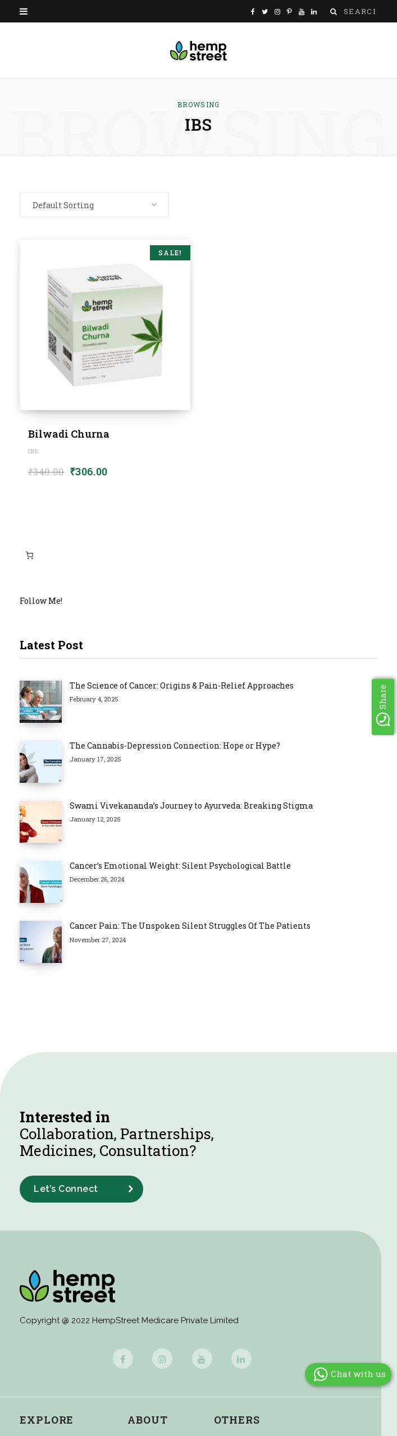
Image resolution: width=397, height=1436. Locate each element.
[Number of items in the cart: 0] (29, 555)
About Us (148, 1279)
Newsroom (152, 1320)
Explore (47, 1259)
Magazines (44, 1320)
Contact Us (153, 1341)
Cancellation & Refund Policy (281, 1341)
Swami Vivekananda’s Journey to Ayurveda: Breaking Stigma (149, 741)
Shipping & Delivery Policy (274, 1361)
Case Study (46, 1279)
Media (141, 1300)
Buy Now (40, 1361)
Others (237, 1259)
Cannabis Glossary (62, 1382)
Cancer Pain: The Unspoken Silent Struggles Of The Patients (148, 797)
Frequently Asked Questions (279, 1279)
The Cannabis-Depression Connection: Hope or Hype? (133, 713)
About (147, 1259)
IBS (33, 451)
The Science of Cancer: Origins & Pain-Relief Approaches (140, 685)
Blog (31, 1300)
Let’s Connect (66, 1029)
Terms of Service (253, 1300)
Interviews (43, 1341)
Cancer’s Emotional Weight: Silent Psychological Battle (138, 769)
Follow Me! (41, 600)
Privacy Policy (246, 1320)
